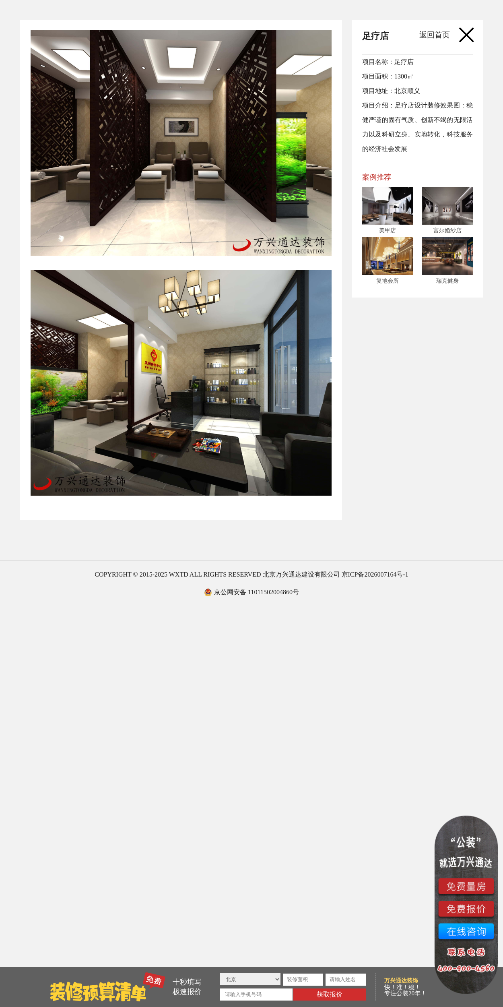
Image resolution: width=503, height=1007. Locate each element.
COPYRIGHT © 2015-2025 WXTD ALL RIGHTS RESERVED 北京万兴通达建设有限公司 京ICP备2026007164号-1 (251, 574)
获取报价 (329, 994)
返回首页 (434, 35)
